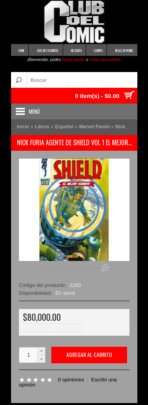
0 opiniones (71, 380)
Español (64, 126)
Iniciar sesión (73, 59)
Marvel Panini (95, 126)
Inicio (23, 126)
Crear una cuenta (104, 59)
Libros (42, 126)
